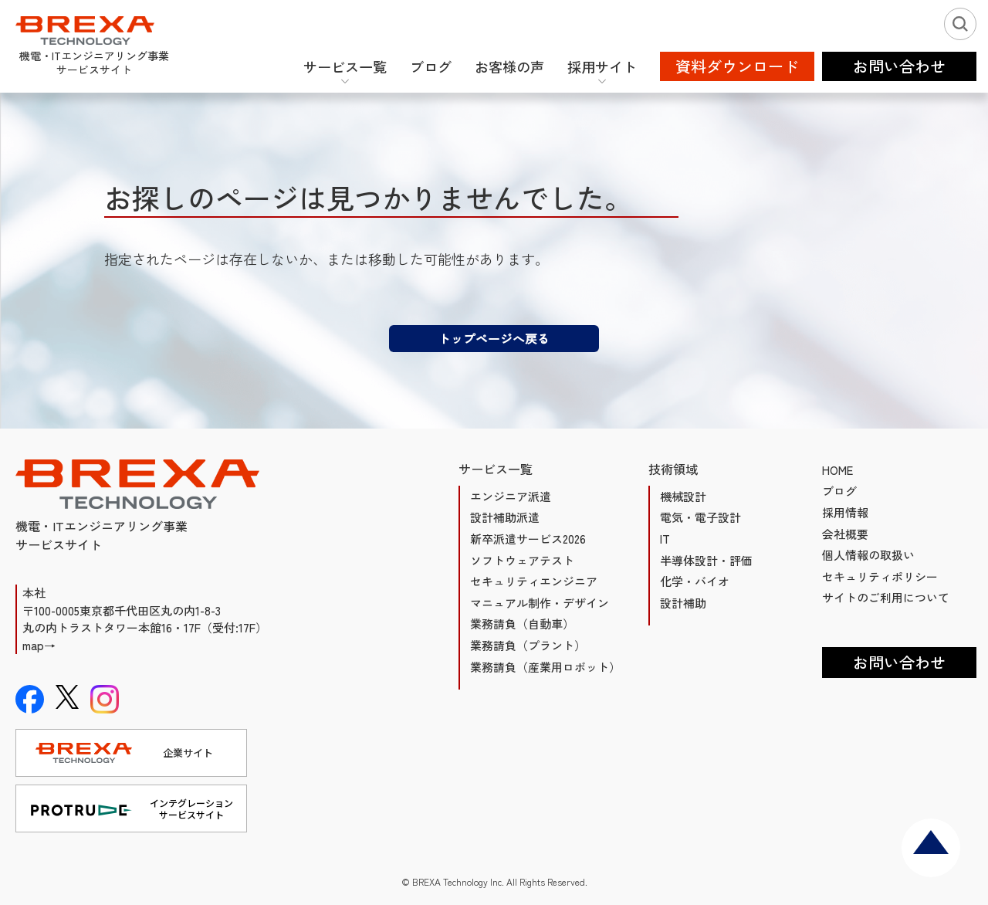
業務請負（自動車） (522, 623)
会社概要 (845, 534)
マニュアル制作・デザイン (539, 603)
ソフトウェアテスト (522, 560)
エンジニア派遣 (510, 496)
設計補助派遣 (505, 517)
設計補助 (683, 603)
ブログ (839, 491)
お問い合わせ (899, 662)
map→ (39, 645)
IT (665, 538)
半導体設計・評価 (706, 560)
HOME (837, 470)
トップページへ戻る (494, 338)
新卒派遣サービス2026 (528, 538)
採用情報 (845, 512)
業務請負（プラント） (528, 645)
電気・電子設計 (700, 517)
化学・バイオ (694, 581)
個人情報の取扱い (868, 555)
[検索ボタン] (960, 23)
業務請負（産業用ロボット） (545, 667)
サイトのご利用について (885, 597)
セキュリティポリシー (880, 576)
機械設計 (683, 496)
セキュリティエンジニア (533, 581)
